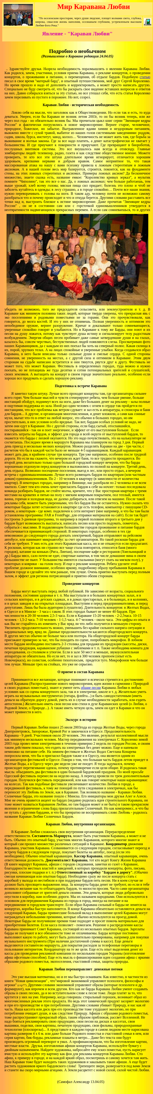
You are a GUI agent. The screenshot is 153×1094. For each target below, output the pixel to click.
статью (145, 77)
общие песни (91, 688)
